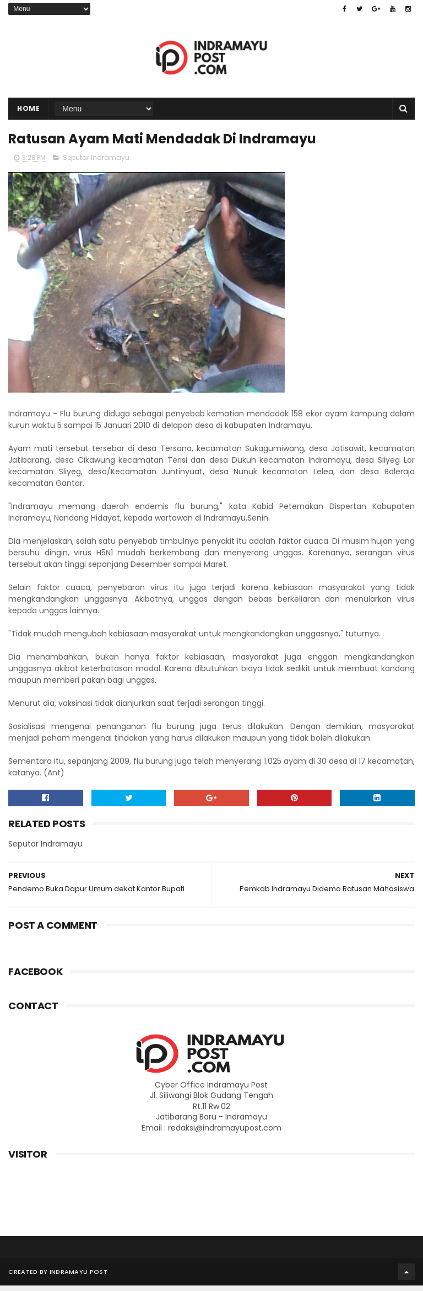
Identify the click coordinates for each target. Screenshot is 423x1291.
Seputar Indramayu (96, 163)
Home (28, 111)
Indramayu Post (78, 1277)
